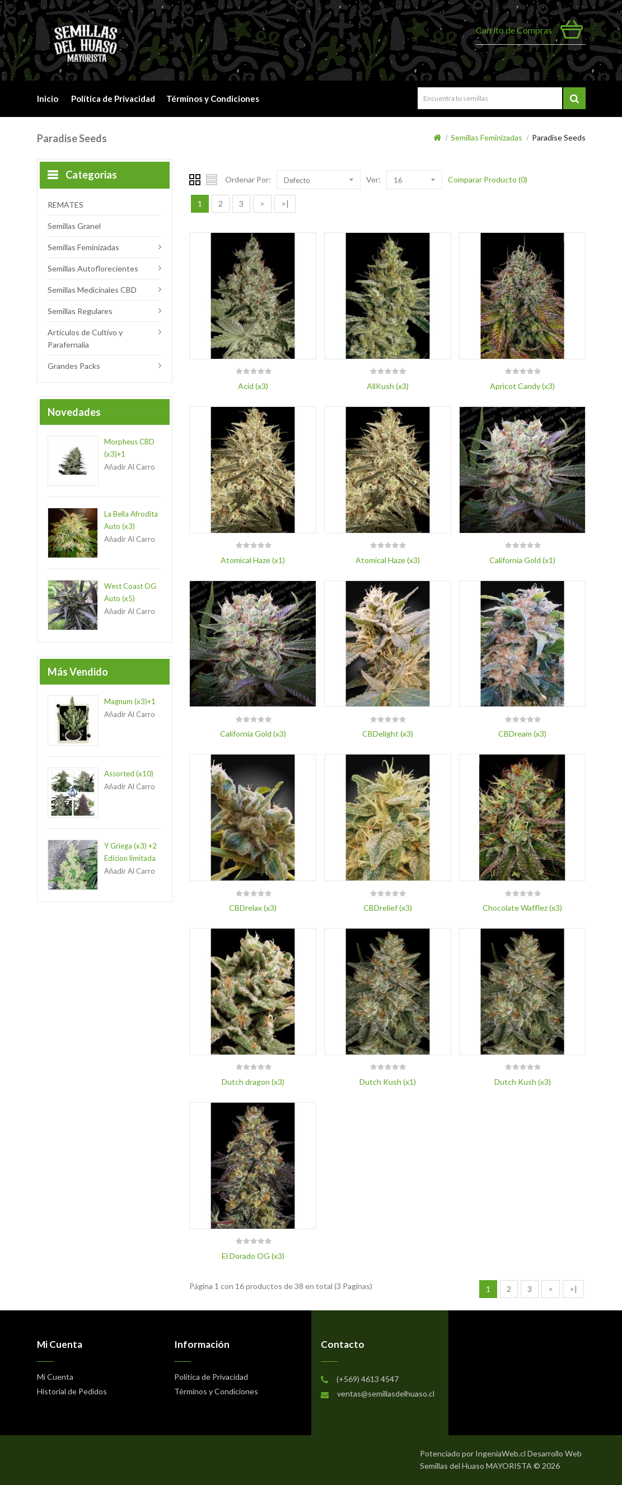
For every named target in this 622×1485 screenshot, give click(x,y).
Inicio (47, 98)
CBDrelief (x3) (387, 907)
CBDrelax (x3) (253, 907)
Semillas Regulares (80, 311)
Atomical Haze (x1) (253, 560)
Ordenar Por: (248, 179)
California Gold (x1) (522, 560)
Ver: (373, 179)
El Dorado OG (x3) (253, 1256)
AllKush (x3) (388, 386)
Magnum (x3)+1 (130, 701)
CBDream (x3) (522, 733)
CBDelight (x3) (387, 733)
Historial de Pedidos (72, 1391)
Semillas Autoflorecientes (93, 268)
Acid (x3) (253, 386)
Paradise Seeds (559, 137)
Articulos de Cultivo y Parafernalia (85, 338)
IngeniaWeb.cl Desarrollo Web (528, 1453)
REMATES (65, 204)
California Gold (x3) (253, 733)
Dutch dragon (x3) (253, 1081)
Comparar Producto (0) (487, 179)
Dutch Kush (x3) (522, 1081)
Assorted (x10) (128, 773)
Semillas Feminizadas (486, 137)
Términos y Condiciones (214, 98)
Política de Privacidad (113, 98)
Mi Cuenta (492, 54)
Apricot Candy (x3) (522, 386)
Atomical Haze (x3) (388, 560)
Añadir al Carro (129, 466)
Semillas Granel (74, 226)
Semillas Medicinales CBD (92, 289)
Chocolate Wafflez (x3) (522, 907)
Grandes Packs (74, 366)
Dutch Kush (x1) (387, 1081)
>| (285, 203)
